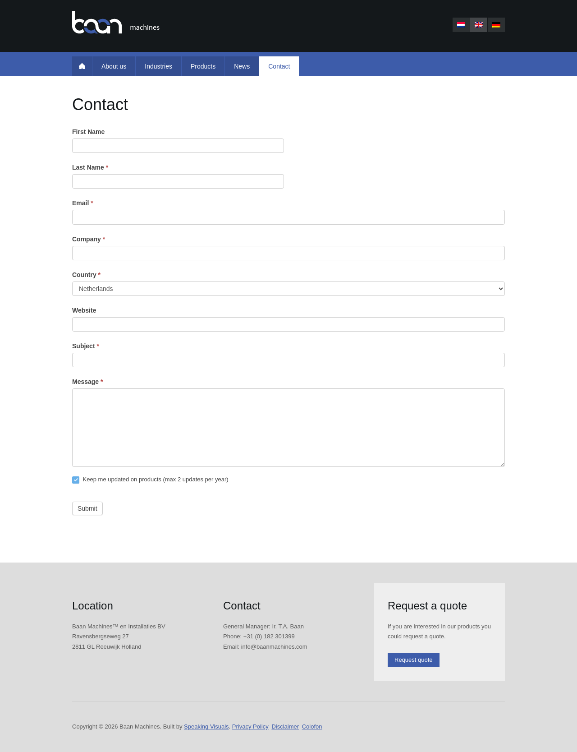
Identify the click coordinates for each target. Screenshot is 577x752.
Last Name (90, 167)
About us (113, 66)
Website (84, 310)
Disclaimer (285, 726)
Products (203, 66)
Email (82, 203)
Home (82, 66)
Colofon (312, 726)
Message (87, 381)
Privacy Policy (250, 726)
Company (88, 239)
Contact (279, 66)
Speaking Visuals (206, 726)
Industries (158, 66)
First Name (88, 131)
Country (86, 274)
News (242, 66)
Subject (85, 346)
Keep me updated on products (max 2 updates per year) (150, 480)
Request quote (413, 659)
